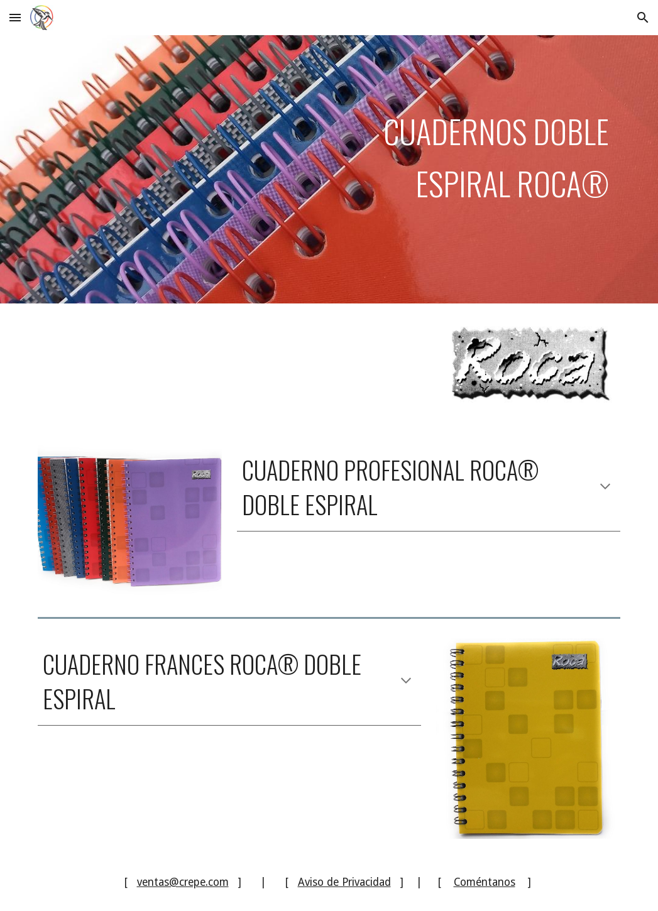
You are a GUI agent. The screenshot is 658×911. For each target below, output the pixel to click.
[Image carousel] (130, 520)
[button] (15, 17)
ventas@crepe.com (183, 882)
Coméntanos (484, 882)
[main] (329, 169)
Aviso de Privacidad (344, 882)
